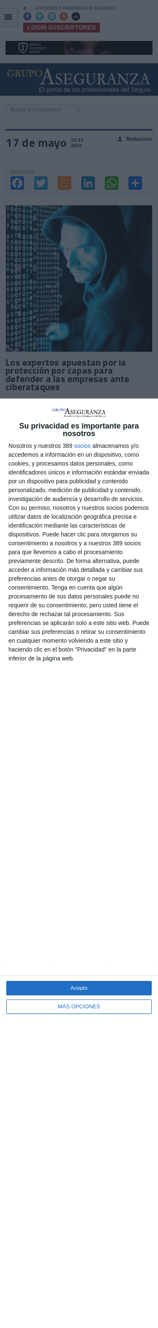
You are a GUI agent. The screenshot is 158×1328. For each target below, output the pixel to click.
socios (82, 446)
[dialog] (79, 863)
